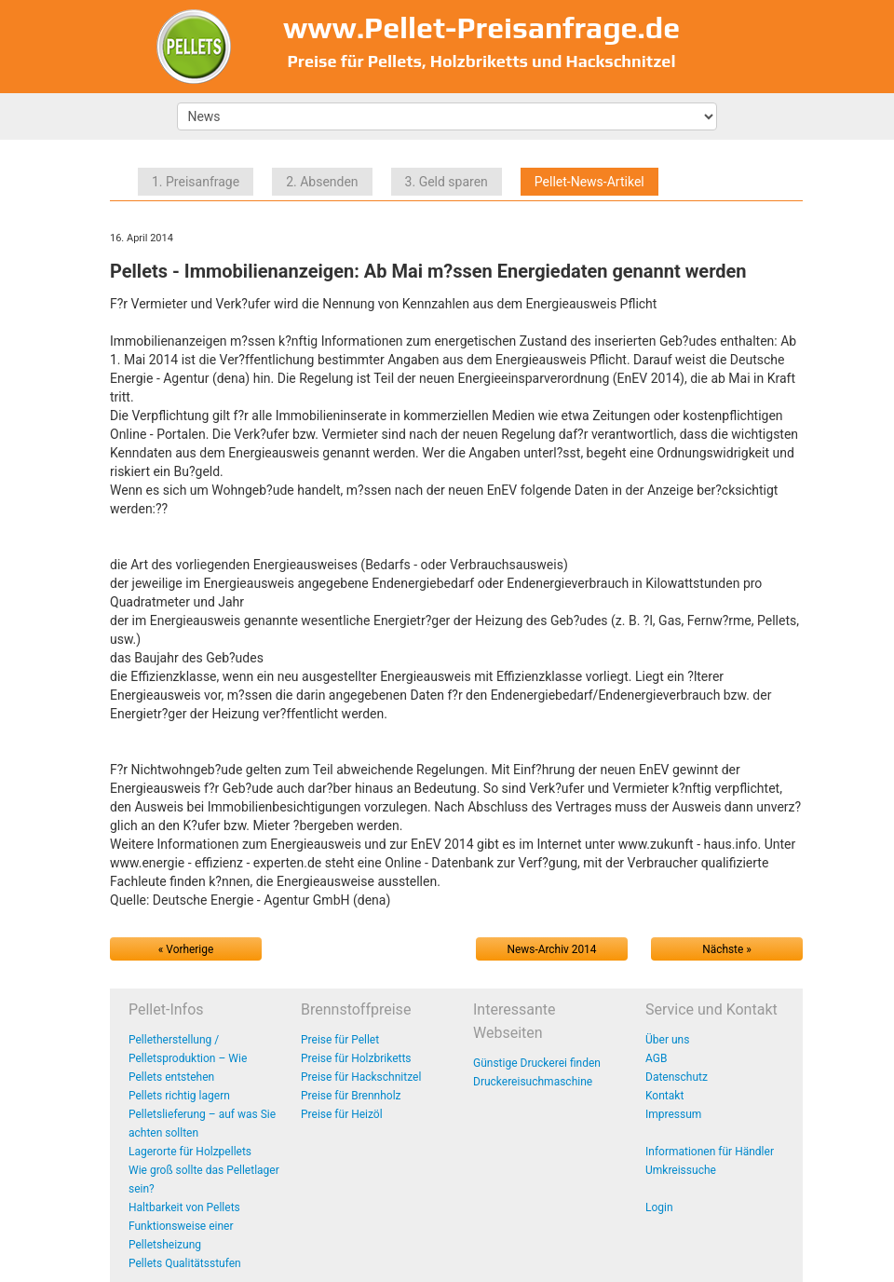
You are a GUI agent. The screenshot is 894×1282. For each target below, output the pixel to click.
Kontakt (664, 1095)
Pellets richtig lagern (179, 1095)
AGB (656, 1058)
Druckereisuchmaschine (532, 1081)
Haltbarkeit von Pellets (184, 1207)
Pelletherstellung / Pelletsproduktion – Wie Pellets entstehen (188, 1058)
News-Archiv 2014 (552, 949)
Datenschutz (676, 1077)
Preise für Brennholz (351, 1095)
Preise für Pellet (340, 1039)
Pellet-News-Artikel (589, 181)
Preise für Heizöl (342, 1114)
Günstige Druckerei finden (537, 1063)
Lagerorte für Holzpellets (190, 1151)
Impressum (673, 1114)
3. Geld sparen (446, 181)
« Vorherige (185, 949)
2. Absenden (322, 181)
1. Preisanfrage (195, 181)
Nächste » (727, 949)
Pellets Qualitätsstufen (185, 1263)
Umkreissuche (680, 1170)
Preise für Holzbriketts (356, 1058)
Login (659, 1207)
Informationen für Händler (709, 1151)
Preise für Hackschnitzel (361, 1077)
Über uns (667, 1039)
